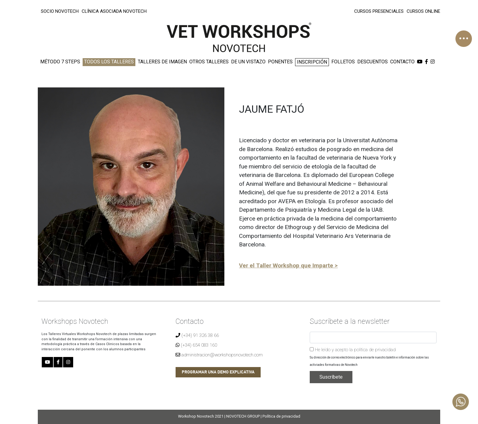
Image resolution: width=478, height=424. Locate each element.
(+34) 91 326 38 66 (197, 335)
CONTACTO (402, 62)
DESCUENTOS (372, 62)
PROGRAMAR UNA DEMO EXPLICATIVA (218, 372)
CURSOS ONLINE (423, 11)
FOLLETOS (343, 62)
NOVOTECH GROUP (243, 416)
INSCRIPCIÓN (312, 62)
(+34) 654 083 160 (196, 345)
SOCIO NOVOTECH (60, 11)
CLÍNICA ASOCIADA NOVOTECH (114, 11)
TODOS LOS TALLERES (109, 62)
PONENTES (280, 62)
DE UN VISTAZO (248, 62)
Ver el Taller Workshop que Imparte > (288, 265)
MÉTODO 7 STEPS (60, 62)
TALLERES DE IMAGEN (162, 62)
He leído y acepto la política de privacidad (353, 349)
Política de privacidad (281, 416)
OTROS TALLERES (209, 62)
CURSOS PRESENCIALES (379, 11)
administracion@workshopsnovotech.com (219, 355)
